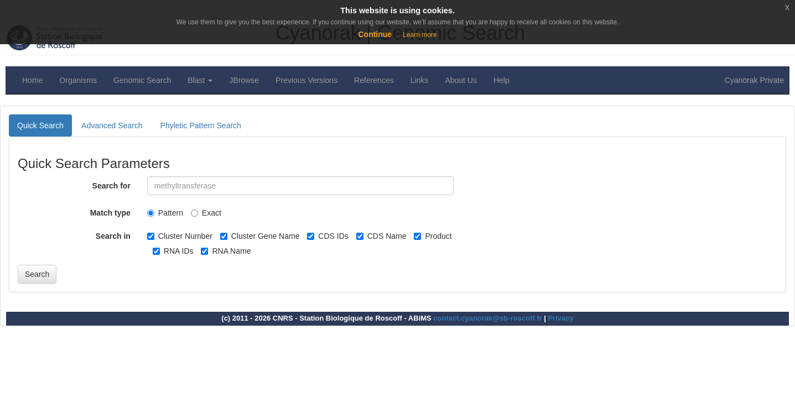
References (374, 80)
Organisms (78, 80)
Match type (110, 212)
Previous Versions (306, 80)
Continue (375, 34)
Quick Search (40, 125)
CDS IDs (327, 236)
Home (32, 80)
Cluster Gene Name (260, 236)
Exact (206, 212)
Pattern (165, 212)
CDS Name (381, 236)
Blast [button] (200, 80)
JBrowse (244, 80)
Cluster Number (179, 236)
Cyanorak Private (754, 80)
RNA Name (226, 251)
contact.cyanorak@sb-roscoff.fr (487, 318)
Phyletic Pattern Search (200, 125)
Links (420, 80)
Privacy (560, 318)
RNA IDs (173, 251)
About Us (461, 80)
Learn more (420, 35)
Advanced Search (112, 125)
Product (432, 236)
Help (501, 80)
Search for (111, 185)
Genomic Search (142, 80)
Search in (113, 236)
